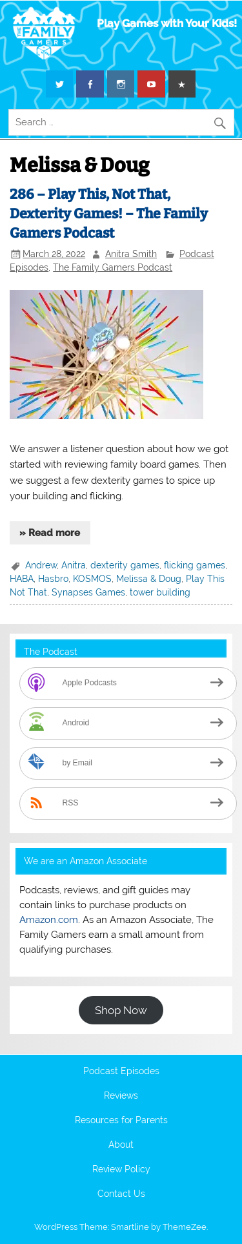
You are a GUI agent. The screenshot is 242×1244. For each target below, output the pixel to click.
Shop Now (121, 1010)
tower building (160, 592)
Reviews (121, 1096)
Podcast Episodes (121, 1071)
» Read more (49, 533)
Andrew (41, 565)
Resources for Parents (121, 1120)
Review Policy (121, 1169)
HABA (22, 579)
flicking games (194, 565)
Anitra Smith (131, 254)
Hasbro (53, 579)
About (121, 1145)
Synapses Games (88, 592)
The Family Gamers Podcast (112, 267)
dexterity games (124, 565)
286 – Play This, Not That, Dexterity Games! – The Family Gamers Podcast (109, 214)
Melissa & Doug (148, 579)
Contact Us (121, 1194)
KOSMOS (92, 579)
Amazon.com (48, 920)
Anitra (73, 565)
